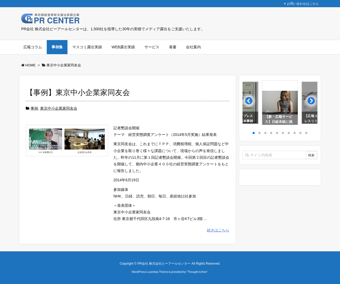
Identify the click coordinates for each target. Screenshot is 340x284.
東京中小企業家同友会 (58, 108)
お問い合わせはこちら (303, 4)
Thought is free (197, 271)
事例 (34, 108)
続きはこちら (218, 230)
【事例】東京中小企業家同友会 (78, 92)
